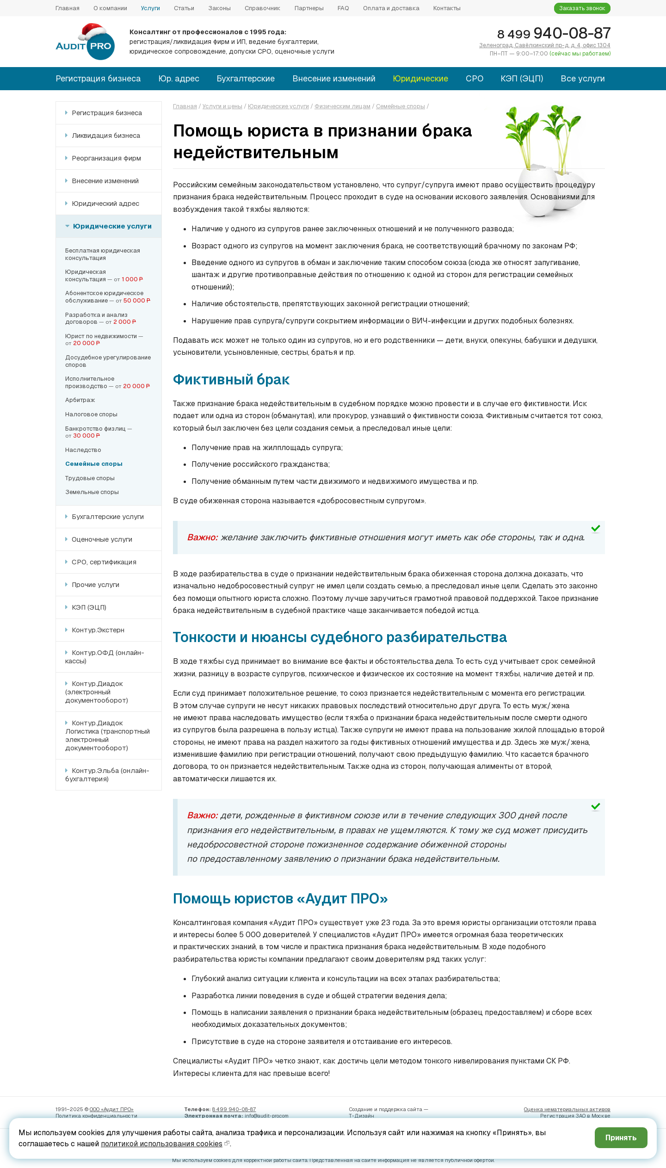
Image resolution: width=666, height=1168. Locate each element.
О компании (110, 8)
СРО (474, 78)
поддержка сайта (400, 1109)
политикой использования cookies (161, 1144)
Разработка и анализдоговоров (96, 318)
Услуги (150, 8)
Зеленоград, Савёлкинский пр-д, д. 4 (544, 45)
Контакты (447, 8)
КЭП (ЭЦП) (521, 78)
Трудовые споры (90, 478)
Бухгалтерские (245, 78)
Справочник (263, 8)
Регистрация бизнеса (98, 78)
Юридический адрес (104, 203)
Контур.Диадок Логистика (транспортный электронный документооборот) (107, 735)
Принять (620, 1138)
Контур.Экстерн (97, 629)
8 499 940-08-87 (234, 1109)
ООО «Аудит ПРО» (112, 1109)
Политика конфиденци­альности (96, 1115)
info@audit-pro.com (267, 1115)
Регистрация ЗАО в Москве (575, 1115)
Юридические (420, 78)
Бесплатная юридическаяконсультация (102, 254)
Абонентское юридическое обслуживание (104, 296)
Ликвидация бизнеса (105, 135)
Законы (219, 8)
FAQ (343, 8)
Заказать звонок (582, 8)
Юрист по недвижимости (101, 336)
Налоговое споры (91, 414)
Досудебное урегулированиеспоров (108, 361)
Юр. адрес (178, 78)
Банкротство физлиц (95, 429)
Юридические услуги (112, 226)
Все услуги (583, 78)
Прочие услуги (94, 584)
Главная (68, 8)
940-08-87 (553, 33)
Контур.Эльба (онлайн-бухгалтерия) (107, 774)
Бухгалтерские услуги (107, 516)
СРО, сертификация (103, 561)
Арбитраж (80, 400)
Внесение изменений (334, 78)
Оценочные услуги (101, 539)
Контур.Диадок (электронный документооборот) (96, 692)
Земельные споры (92, 492)
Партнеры (309, 8)
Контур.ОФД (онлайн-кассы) (104, 656)
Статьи (184, 8)
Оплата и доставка (391, 8)
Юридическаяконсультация (85, 275)
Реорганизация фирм (105, 158)
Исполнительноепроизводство (89, 382)
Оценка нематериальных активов (567, 1109)
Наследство (83, 450)
